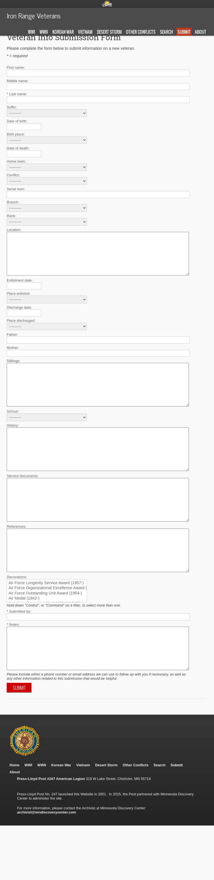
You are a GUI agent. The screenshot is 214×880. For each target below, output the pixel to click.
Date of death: (18, 148)
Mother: (13, 356)
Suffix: (12, 107)
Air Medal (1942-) (43, 640)
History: (13, 442)
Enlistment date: (20, 289)
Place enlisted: (18, 302)
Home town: (16, 161)
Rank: (11, 216)
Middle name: (17, 81)
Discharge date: (19, 316)
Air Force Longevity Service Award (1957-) (43, 624)
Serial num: (16, 189)
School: (13, 428)
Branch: (13, 202)
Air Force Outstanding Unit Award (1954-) (43, 635)
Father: (12, 343)
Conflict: (13, 175)
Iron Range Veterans (34, 15)
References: (16, 560)
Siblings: (13, 369)
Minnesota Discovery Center (107, 3)
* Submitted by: (19, 653)
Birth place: (16, 134)
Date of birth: (17, 121)
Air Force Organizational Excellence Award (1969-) (43, 629)
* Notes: (13, 666)
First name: (16, 67)
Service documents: (22, 501)
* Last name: (17, 94)
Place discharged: (21, 329)
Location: (14, 230)
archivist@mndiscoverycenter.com (46, 862)
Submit (184, 32)
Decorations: (17, 619)
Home (14, 815)
